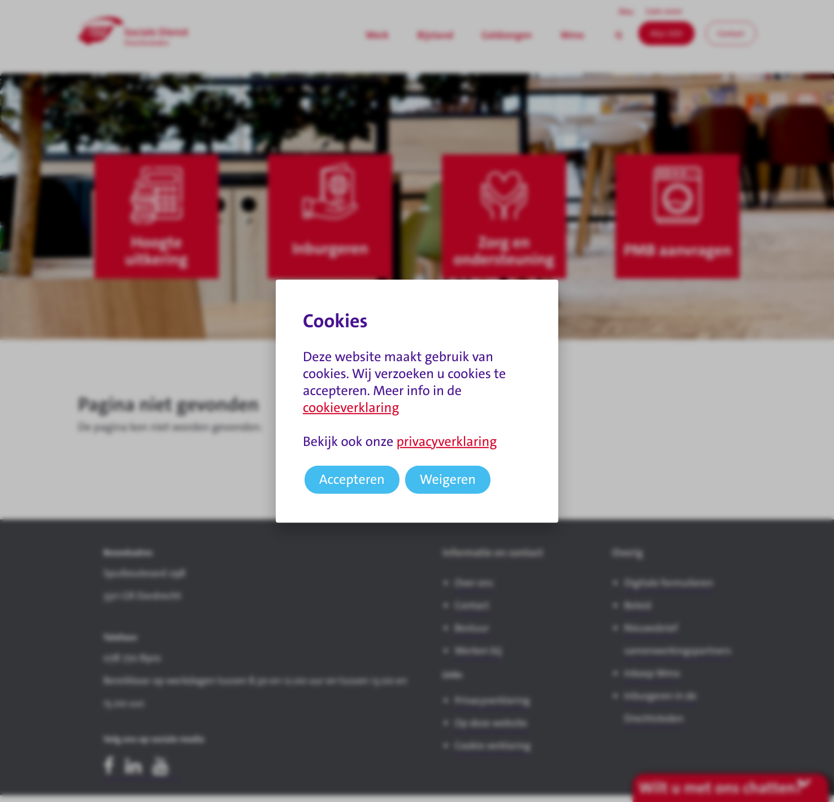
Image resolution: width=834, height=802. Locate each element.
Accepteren (352, 479)
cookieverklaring (351, 407)
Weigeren (448, 479)
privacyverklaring (446, 441)
